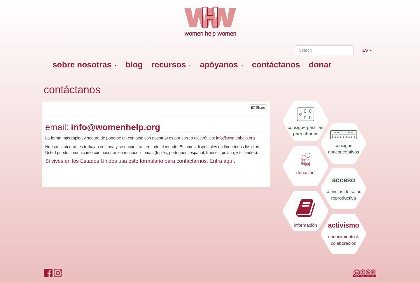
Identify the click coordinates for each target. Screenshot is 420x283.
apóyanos (221, 64)
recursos (171, 64)
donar (320, 64)
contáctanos (276, 64)
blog (134, 64)
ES (369, 52)
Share (258, 108)
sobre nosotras (84, 64)
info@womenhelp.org (115, 127)
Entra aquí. (222, 161)
